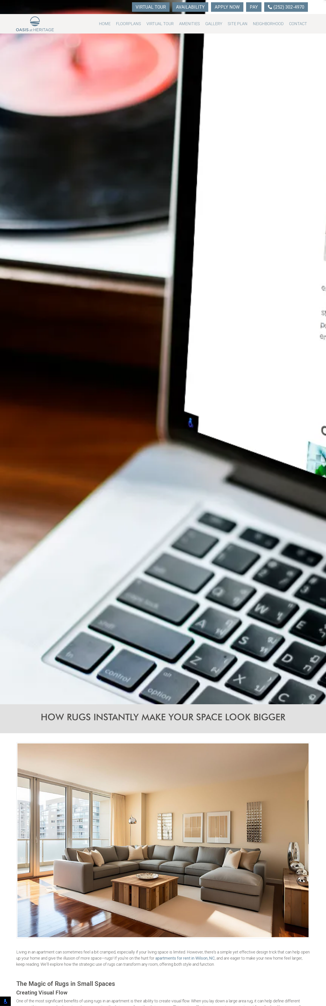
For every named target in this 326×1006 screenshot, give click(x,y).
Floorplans (128, 23)
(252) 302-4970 (286, 7)
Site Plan (237, 23)
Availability (190, 7)
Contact (298, 23)
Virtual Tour (151, 7)
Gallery (213, 23)
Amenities (189, 23)
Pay (254, 7)
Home (104, 23)
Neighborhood (268, 23)
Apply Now (227, 7)
